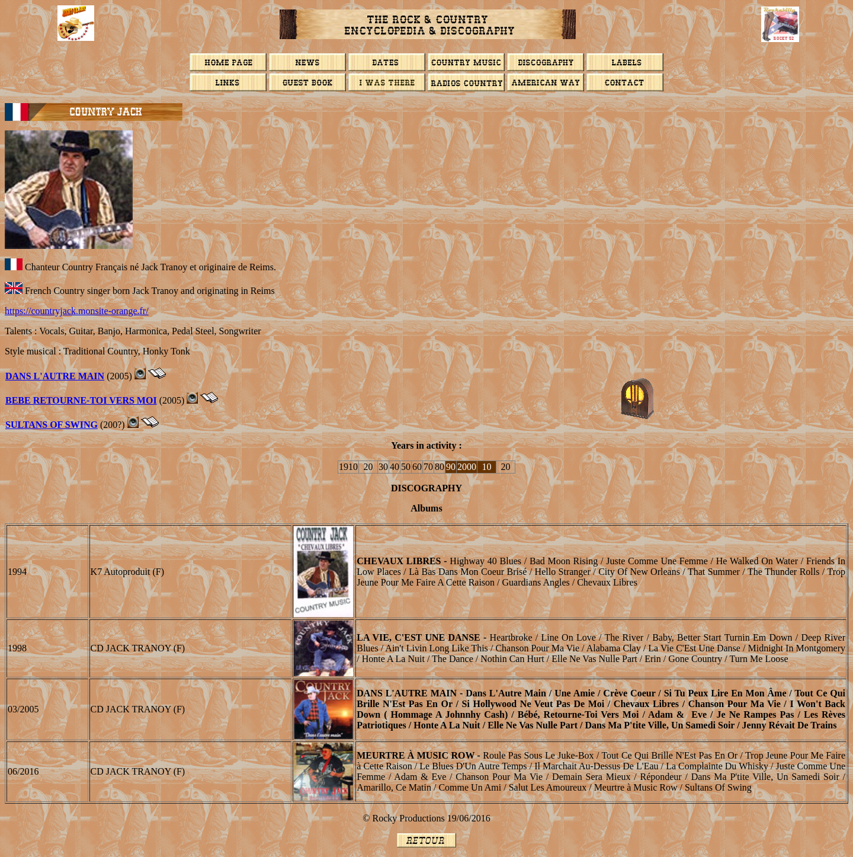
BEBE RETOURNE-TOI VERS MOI (81, 400)
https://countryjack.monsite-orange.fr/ (77, 311)
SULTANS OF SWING (51, 425)
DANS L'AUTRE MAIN (54, 376)
